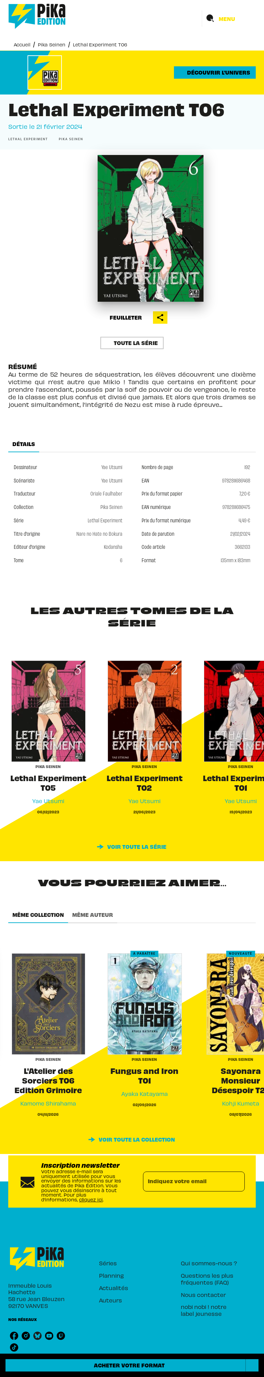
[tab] (23, 444)
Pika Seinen (51, 44)
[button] (215, 72)
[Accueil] (37, 16)
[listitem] (14, 1336)
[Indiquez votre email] (185, 1181)
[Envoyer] (236, 1181)
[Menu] (229, 18)
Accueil (22, 44)
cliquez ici (91, 1199)
